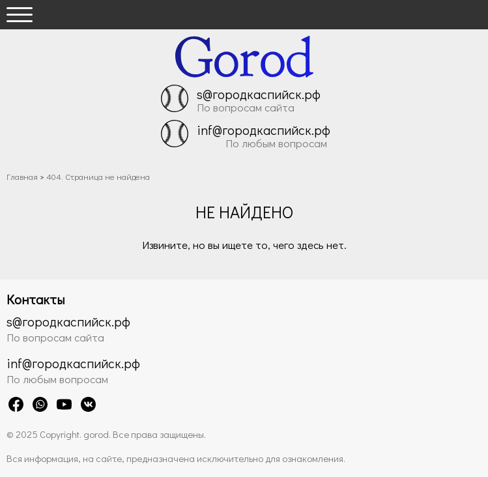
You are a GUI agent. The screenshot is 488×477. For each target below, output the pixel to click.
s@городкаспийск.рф (259, 93)
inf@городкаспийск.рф (263, 129)
